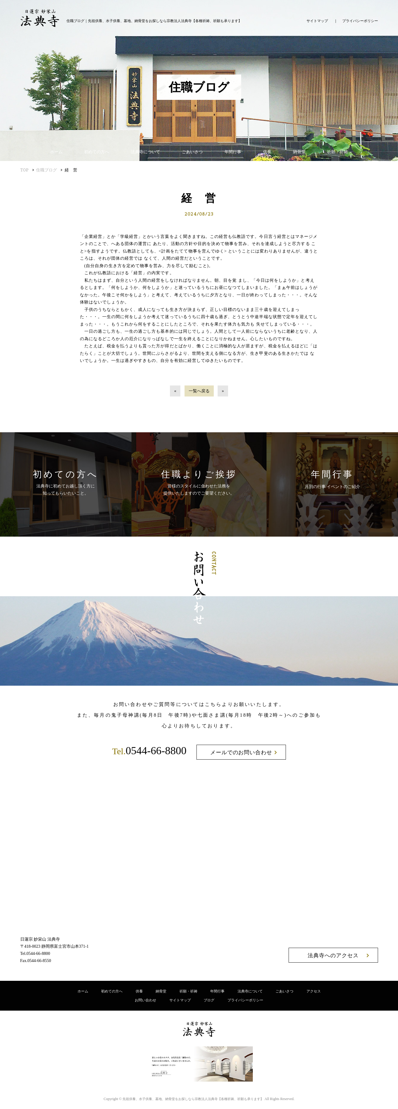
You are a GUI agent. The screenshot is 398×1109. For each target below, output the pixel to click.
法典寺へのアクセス (333, 955)
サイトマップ (317, 21)
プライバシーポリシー (360, 21)
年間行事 (232, 152)
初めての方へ (96, 152)
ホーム (56, 152)
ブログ (209, 1000)
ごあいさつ (192, 152)
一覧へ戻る (199, 391)
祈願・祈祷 (337, 152)
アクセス (313, 991)
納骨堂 (299, 152)
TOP (24, 170)
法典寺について (145, 152)
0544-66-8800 (149, 751)
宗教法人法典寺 (193, 1099)
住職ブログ (46, 170)
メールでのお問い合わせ (241, 752)
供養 (267, 152)
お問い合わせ (145, 1000)
